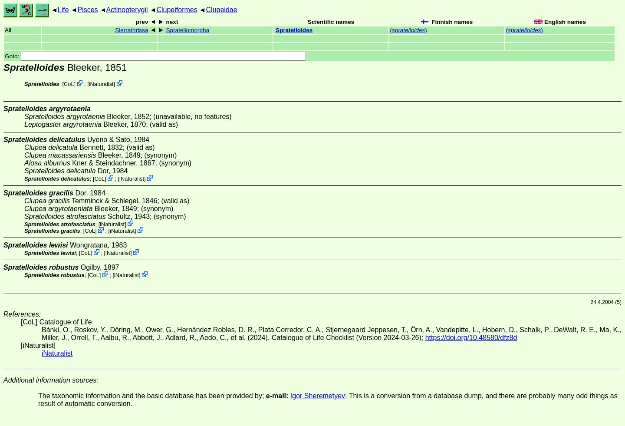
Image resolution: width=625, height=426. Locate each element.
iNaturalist (101, 84)
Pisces (87, 9)
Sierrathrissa (131, 30)
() (408, 30)
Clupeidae (221, 9)
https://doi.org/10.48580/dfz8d (471, 337)
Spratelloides (294, 30)
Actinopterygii (127, 9)
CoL (69, 84)
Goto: (155, 56)
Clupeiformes (176, 9)
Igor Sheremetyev (317, 396)
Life (63, 9)
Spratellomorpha (187, 30)
